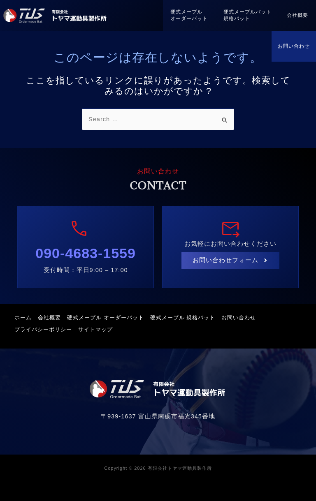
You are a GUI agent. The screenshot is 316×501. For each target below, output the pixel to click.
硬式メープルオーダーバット (186, 15)
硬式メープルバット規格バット (246, 15)
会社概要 (297, 15)
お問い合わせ (294, 46)
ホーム (25, 317)
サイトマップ (99, 328)
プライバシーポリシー (45, 328)
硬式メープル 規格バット (191, 317)
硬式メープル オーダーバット (111, 317)
